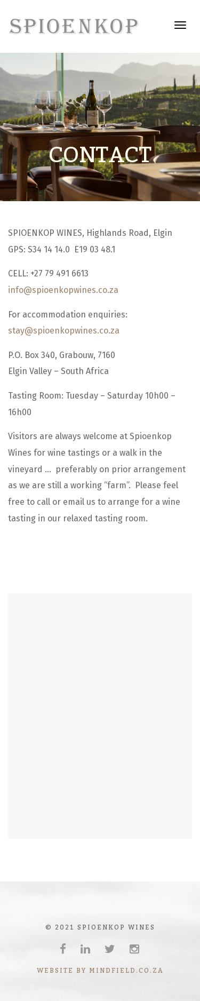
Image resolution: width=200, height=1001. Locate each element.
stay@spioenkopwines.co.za (63, 330)
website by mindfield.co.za (100, 970)
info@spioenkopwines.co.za (63, 290)
